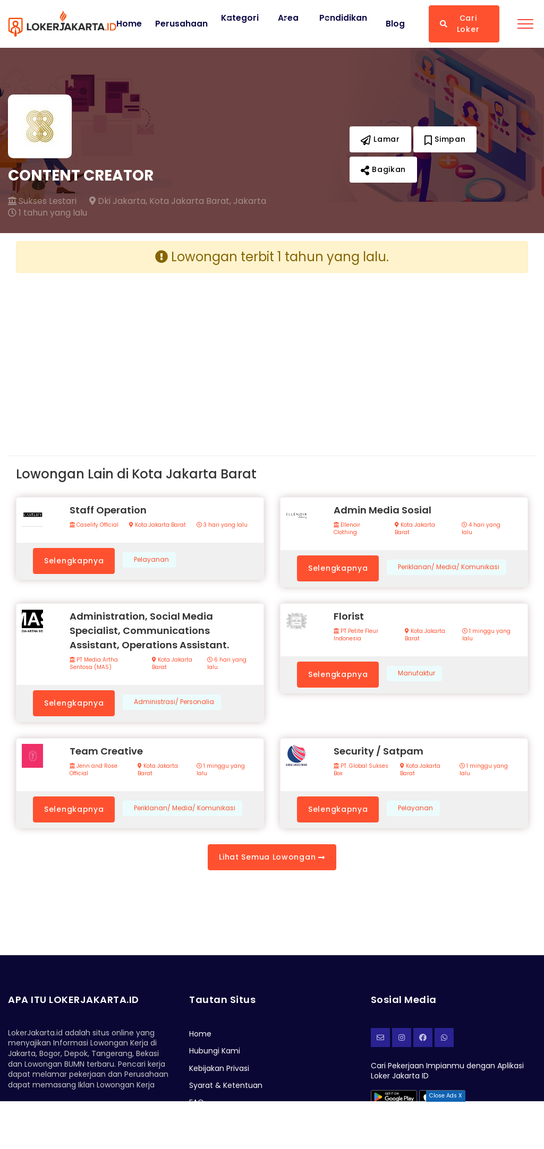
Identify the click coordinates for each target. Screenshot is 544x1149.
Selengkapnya (74, 560)
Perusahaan (181, 24)
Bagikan (383, 169)
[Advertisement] (140, 355)
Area (288, 18)
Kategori (240, 18)
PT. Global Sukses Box (361, 769)
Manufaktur (416, 673)
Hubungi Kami (214, 1050)
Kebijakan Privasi (219, 1068)
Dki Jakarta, (118, 201)
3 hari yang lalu (222, 525)
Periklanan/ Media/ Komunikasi (448, 567)
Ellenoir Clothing (347, 528)
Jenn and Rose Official (93, 769)
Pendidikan (344, 18)
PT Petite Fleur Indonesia (356, 635)
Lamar (380, 139)
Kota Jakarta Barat (157, 525)
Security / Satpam (378, 751)
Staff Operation (108, 510)
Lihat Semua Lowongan (272, 857)
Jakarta (249, 201)
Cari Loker (459, 24)
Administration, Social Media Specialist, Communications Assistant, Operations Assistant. (149, 630)
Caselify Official (94, 525)
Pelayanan (151, 559)
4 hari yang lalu (481, 528)
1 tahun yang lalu (47, 213)
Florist (349, 616)
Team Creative (106, 751)
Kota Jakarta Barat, (190, 201)
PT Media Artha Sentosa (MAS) (94, 663)
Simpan (445, 139)
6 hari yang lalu (226, 663)
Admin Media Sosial (382, 510)
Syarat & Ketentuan (225, 1085)
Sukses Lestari (42, 201)
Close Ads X (445, 1096)
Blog (395, 24)
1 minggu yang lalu (486, 635)
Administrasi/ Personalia (174, 702)
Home (129, 24)
